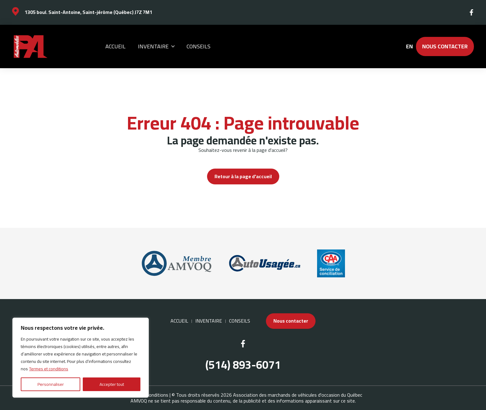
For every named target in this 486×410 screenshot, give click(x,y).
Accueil (115, 46)
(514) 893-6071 (243, 365)
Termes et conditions (48, 369)
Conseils (198, 46)
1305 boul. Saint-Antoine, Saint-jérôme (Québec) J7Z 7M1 (88, 12)
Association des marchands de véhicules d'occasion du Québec (297, 394)
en (409, 46)
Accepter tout (111, 384)
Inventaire (153, 46)
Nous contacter (445, 46)
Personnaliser (51, 384)
